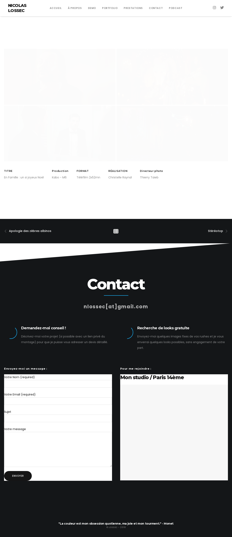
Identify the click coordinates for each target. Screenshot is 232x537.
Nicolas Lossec (17, 8)
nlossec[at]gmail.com (116, 300)
